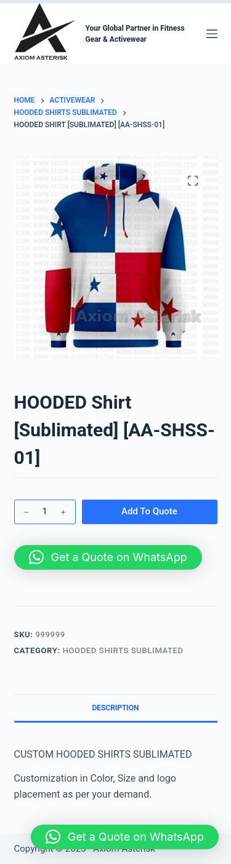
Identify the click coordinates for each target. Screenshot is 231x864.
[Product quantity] (45, 512)
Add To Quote (149, 511)
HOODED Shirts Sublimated (123, 650)
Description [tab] (115, 708)
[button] (108, 557)
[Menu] (211, 33)
